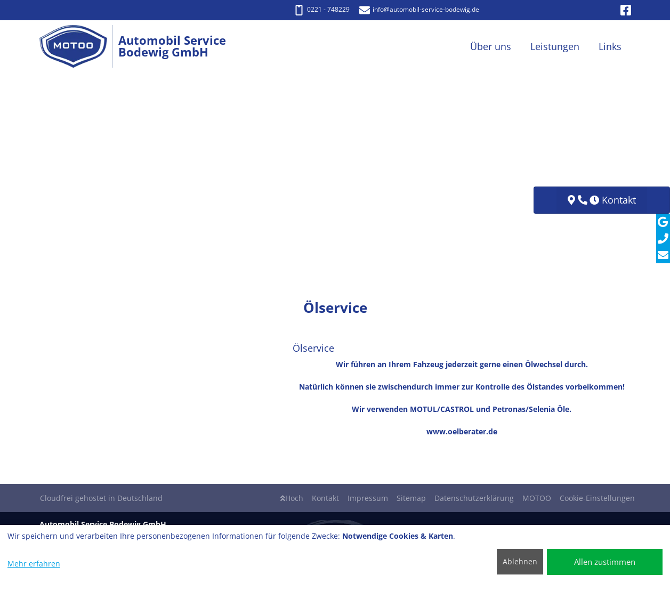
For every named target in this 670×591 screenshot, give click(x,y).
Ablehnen (520, 561)
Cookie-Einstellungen (597, 498)
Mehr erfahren (33, 563)
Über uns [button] (490, 46)
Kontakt (325, 498)
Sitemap (411, 498)
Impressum (368, 498)
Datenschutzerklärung (474, 498)
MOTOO (536, 498)
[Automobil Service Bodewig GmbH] (79, 46)
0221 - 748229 (322, 9)
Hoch (291, 498)
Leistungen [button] (554, 46)
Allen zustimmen (604, 561)
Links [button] (610, 46)
